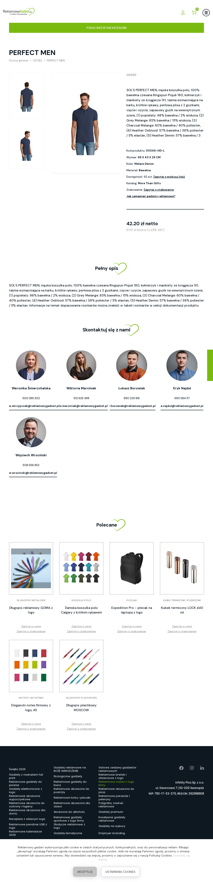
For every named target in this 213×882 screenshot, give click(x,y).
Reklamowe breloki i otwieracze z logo (113, 776)
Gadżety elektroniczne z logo (25, 790)
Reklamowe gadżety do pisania (25, 783)
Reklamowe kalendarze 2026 (25, 833)
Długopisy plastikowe (81, 697)
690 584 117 (182, 398)
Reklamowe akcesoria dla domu (27, 812)
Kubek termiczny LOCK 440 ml (182, 610)
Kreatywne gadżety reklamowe (112, 819)
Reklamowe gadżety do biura (70, 783)
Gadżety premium (111, 812)
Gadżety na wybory (112, 826)
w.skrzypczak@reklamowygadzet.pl (34, 406)
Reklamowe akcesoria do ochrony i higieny (27, 805)
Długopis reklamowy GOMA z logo (31, 610)
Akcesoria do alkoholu (69, 812)
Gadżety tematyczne (68, 833)
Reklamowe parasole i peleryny (114, 797)
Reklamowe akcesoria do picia (116, 790)
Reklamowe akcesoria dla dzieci (72, 805)
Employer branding (112, 833)
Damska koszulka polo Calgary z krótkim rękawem (81, 610)
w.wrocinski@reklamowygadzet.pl (33, 473)
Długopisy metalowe (31, 600)
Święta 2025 (17, 769)
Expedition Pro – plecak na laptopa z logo (131, 610)
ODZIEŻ (131, 75)
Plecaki (131, 600)
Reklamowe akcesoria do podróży (71, 790)
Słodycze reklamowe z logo (69, 826)
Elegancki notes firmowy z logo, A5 (31, 707)
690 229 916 (132, 398)
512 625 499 (81, 398)
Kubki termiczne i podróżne (182, 600)
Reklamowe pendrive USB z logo (28, 826)
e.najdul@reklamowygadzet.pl (182, 406)
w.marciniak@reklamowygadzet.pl (83, 406)
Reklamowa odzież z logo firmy (116, 783)
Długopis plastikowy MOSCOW (81, 707)
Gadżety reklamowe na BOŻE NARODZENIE (70, 769)
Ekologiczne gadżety (68, 776)
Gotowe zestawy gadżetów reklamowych (117, 769)
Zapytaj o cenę (31, 626)
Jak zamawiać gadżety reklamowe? (150, 196)
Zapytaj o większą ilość (169, 177)
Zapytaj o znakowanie (159, 190)
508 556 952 (31, 465)
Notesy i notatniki (31, 697)
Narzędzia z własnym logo (27, 819)
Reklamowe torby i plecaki (72, 798)
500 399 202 (31, 398)
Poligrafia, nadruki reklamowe (111, 805)
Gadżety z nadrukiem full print (26, 776)
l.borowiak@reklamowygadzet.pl (133, 406)
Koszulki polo (81, 600)
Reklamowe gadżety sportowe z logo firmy (69, 819)
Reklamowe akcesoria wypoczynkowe (24, 797)
